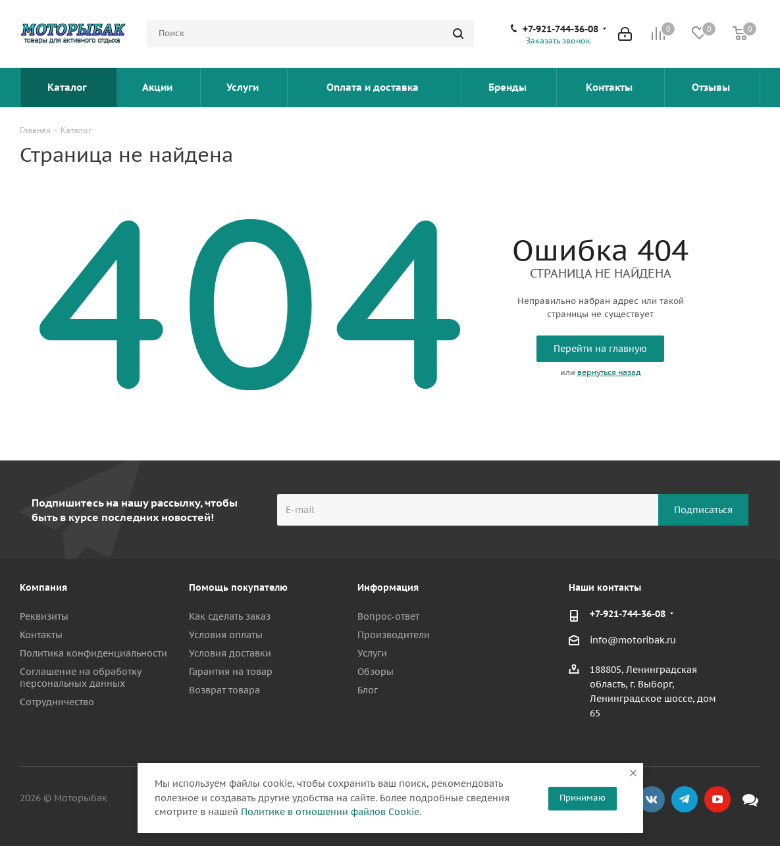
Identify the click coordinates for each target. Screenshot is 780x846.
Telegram (684, 799)
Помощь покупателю (238, 587)
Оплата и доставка (373, 87)
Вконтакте (651, 799)
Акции (158, 87)
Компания (43, 587)
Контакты (610, 87)
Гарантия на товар (231, 672)
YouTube (717, 799)
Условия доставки (230, 653)
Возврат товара (224, 690)
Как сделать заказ (230, 616)
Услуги (243, 87)
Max (750, 799)
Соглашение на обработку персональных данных (80, 677)
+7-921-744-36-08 (560, 29)
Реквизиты (44, 616)
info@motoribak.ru (633, 641)
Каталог (68, 87)
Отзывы (712, 87)
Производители (393, 635)
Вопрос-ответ (388, 616)
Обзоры (375, 672)
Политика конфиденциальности (93, 653)
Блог (367, 690)
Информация (388, 587)
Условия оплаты (226, 635)
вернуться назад (608, 372)
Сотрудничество (57, 702)
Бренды (508, 87)
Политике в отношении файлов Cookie (330, 812)
